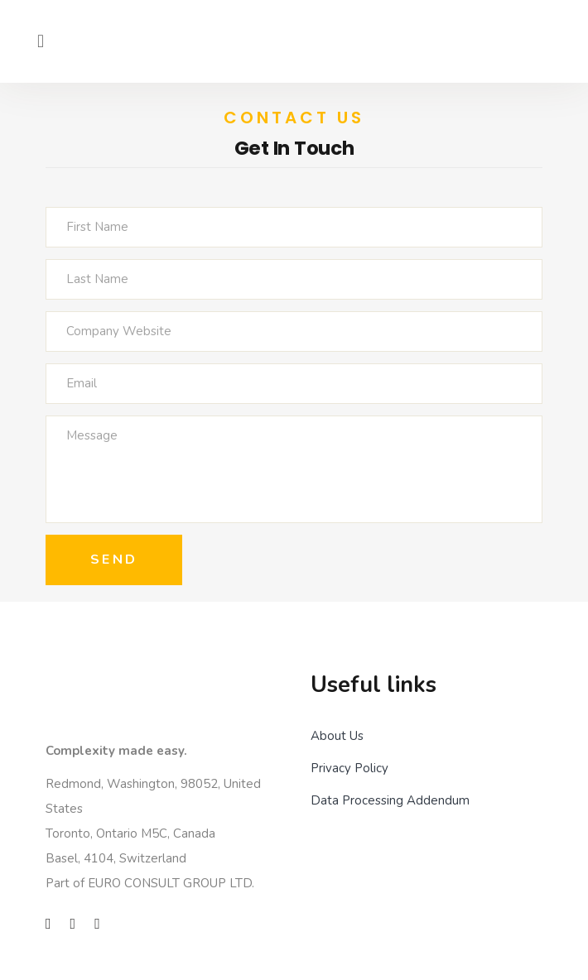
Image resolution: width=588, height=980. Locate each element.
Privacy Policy (349, 768)
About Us (337, 736)
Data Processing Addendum (390, 800)
